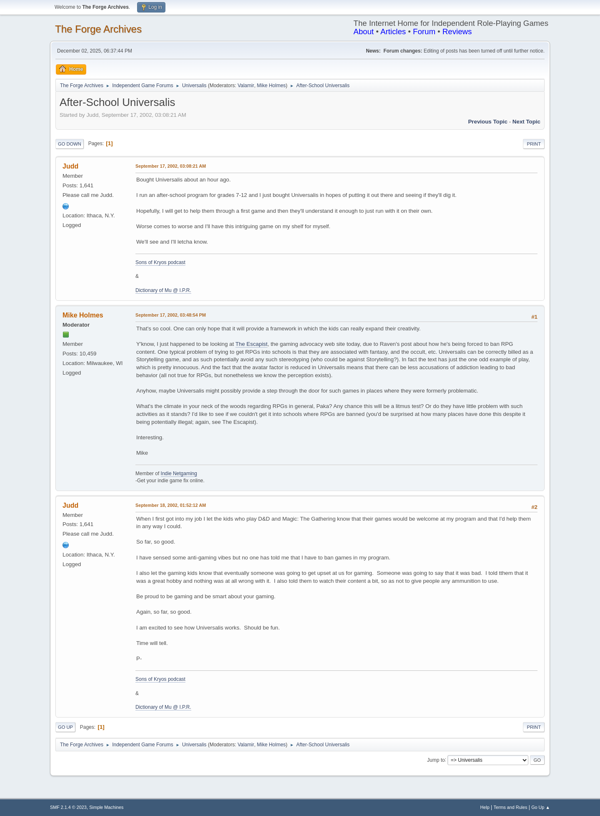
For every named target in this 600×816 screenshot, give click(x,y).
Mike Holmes (271, 85)
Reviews (457, 31)
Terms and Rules (511, 807)
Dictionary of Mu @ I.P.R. (163, 290)
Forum (424, 31)
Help (485, 807)
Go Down (69, 143)
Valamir (246, 85)
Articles (393, 31)
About (363, 31)
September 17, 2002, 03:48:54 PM (170, 314)
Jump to (436, 760)
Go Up (65, 727)
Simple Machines (106, 807)
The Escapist (251, 344)
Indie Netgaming (179, 473)
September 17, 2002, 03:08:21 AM (170, 166)
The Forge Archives (98, 29)
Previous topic (488, 121)
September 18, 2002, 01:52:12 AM (170, 505)
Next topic (526, 121)
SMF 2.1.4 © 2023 (68, 807)
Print (534, 143)
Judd (70, 166)
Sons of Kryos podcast (160, 262)
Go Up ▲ (540, 807)
